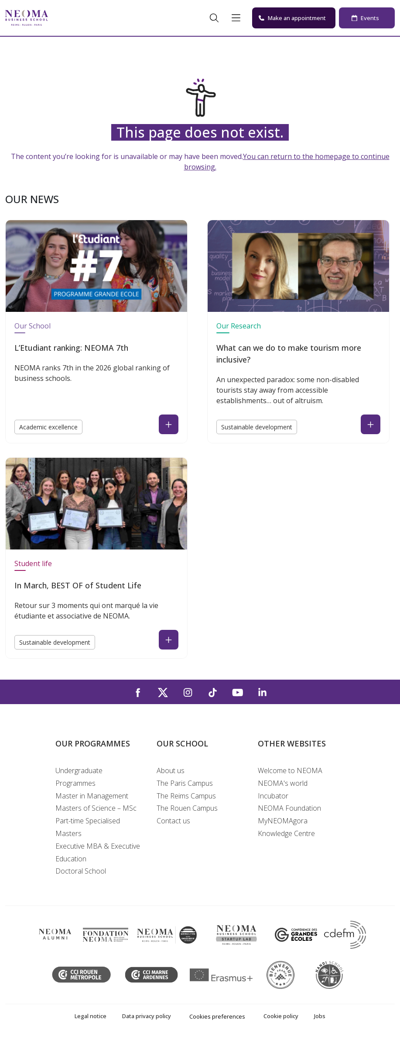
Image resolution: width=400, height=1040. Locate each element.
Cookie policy (280, 1016)
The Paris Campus (185, 783)
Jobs (319, 1016)
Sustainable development (256, 427)
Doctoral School (80, 871)
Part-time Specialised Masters (87, 827)
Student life (33, 563)
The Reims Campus (186, 796)
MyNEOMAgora (283, 821)
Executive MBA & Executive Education (97, 852)
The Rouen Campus (187, 808)
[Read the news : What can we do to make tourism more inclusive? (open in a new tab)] (370, 424)
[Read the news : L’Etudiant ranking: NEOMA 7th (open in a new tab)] (168, 424)
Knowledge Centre (286, 833)
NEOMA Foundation (289, 808)
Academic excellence (48, 427)
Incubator (273, 796)
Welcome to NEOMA (290, 770)
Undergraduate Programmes (79, 777)
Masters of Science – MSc (96, 808)
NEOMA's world (283, 783)
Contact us (173, 821)
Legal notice (90, 1016)
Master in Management (91, 796)
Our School (32, 326)
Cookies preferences (217, 1016)
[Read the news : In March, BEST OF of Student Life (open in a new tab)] (168, 640)
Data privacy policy (146, 1016)
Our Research (238, 326)
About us (171, 770)
